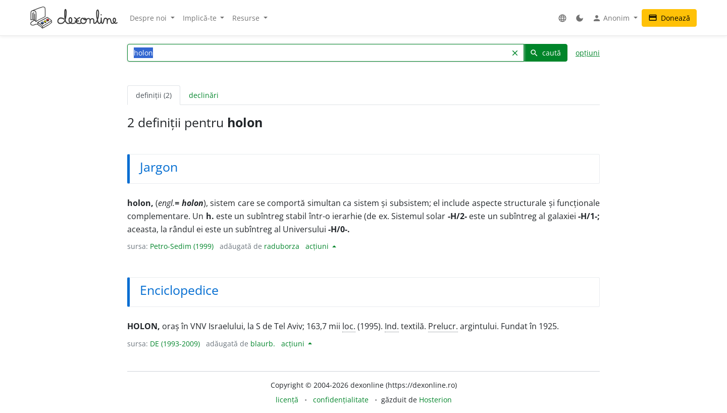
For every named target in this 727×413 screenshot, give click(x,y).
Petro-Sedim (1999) (182, 246)
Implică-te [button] (201, 18)
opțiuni (588, 53)
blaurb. (262, 343)
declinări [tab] (204, 95)
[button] (562, 18)
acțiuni (318, 246)
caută (545, 53)
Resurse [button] (247, 18)
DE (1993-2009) (175, 343)
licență (287, 399)
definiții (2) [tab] (154, 95)
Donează (669, 18)
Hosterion (435, 399)
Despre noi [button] (149, 18)
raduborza (281, 246)
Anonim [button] (612, 18)
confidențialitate (341, 399)
